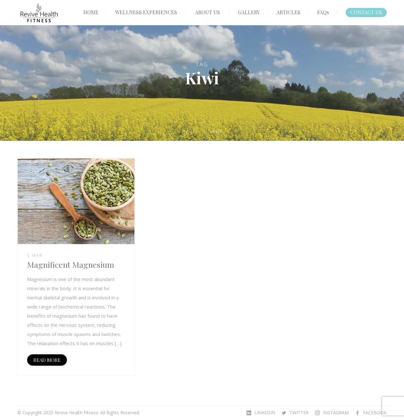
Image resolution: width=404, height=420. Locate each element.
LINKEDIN (264, 413)
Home (190, 132)
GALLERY (249, 12)
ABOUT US (207, 12)
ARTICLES (288, 12)
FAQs (323, 12)
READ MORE (47, 360)
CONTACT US (366, 12)
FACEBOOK (375, 413)
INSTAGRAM (336, 413)
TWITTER (299, 413)
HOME (90, 12)
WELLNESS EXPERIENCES (146, 12)
